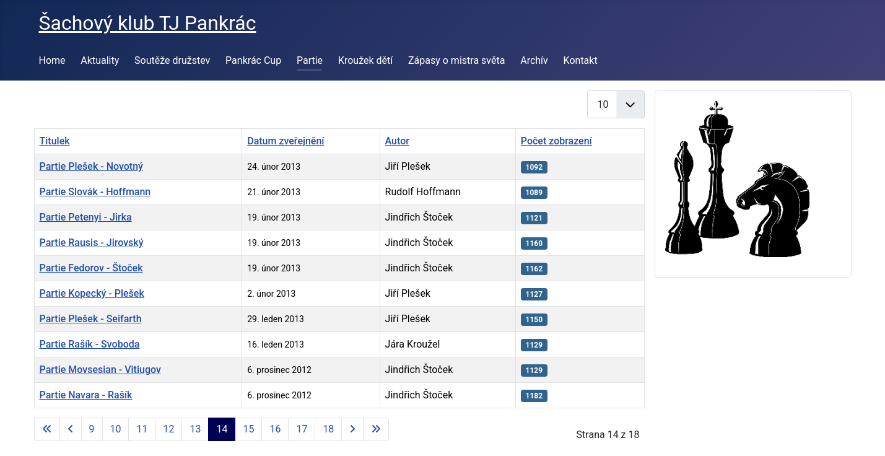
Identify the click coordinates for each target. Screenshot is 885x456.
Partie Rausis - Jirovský (92, 242)
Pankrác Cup (253, 60)
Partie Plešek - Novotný (91, 166)
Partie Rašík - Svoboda (90, 344)
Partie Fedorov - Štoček (91, 268)
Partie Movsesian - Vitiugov (100, 369)
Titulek (55, 141)
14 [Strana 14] (221, 429)
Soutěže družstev (172, 60)
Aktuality (100, 60)
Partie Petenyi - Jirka (86, 217)
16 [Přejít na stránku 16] (275, 429)
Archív (534, 60)
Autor (397, 141)
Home (52, 60)
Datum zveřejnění (285, 141)
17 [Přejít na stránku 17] (301, 429)
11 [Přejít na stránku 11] (141, 429)
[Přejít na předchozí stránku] (70, 429)
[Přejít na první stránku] (47, 429)
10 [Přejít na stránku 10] (115, 429)
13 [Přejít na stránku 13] (195, 429)
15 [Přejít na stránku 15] (248, 429)
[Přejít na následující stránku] (352, 429)
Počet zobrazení (556, 141)
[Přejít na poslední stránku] (376, 429)
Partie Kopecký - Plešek (92, 293)
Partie (310, 60)
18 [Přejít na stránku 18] (328, 429)
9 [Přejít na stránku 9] (92, 429)
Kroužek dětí (365, 60)
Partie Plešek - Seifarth (91, 319)
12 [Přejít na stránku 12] (168, 429)
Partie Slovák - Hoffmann (95, 192)
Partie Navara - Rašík (86, 395)
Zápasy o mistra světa (456, 60)
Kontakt (581, 60)
